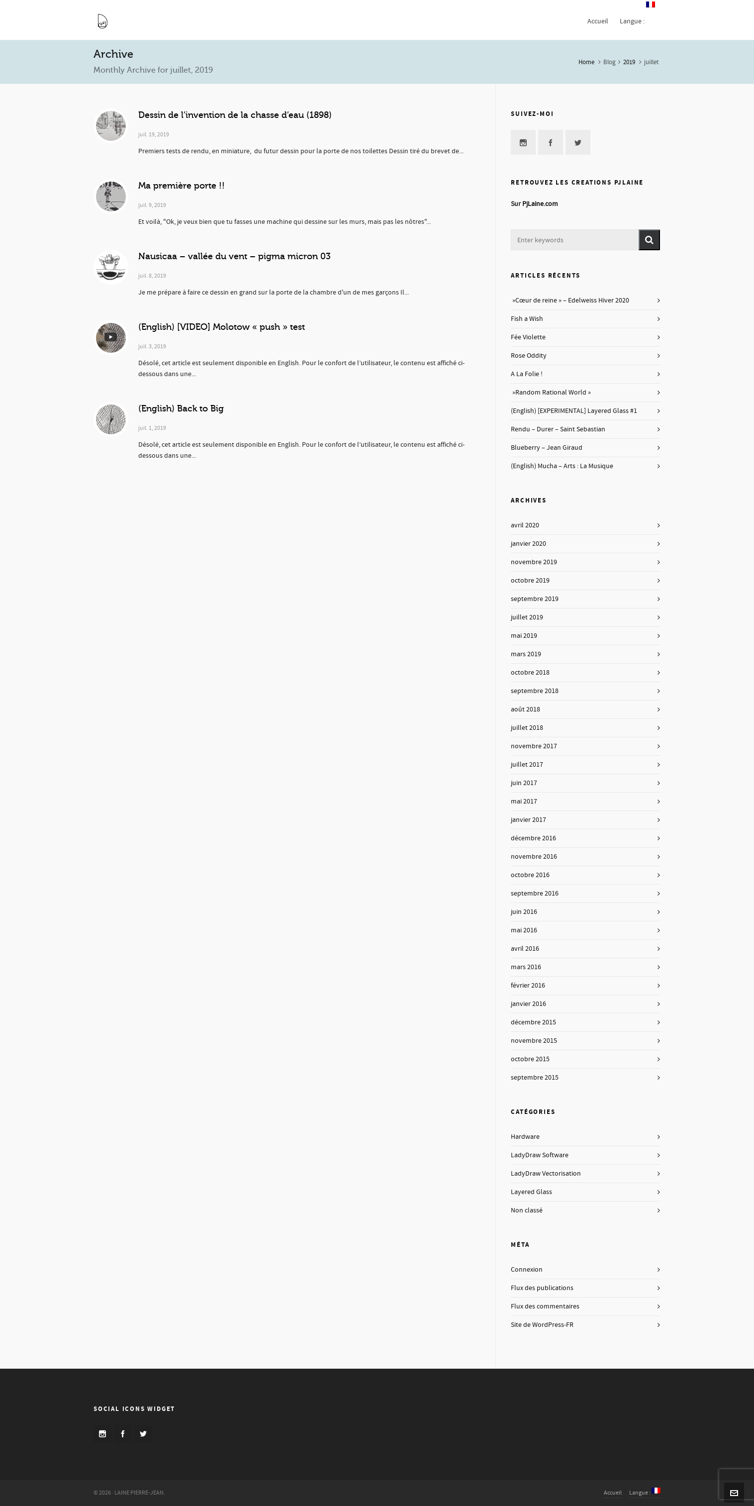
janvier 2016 (528, 1004)
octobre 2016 (530, 875)
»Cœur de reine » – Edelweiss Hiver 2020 (570, 300)
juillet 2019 (527, 617)
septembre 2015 (535, 1077)
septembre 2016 (535, 893)
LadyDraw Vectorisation (546, 1173)
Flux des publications (542, 1288)
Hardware (525, 1136)
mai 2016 (524, 930)
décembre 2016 (533, 838)
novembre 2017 (534, 746)
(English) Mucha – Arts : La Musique (562, 466)
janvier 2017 (528, 819)
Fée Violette (528, 337)
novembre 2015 (534, 1040)
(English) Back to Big (181, 408)
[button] (649, 239)
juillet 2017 (527, 764)
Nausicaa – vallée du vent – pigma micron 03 (234, 256)
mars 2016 (526, 967)
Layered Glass (531, 1192)
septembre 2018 (535, 691)
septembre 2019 (535, 599)
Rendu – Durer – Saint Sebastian (558, 429)
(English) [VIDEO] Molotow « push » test (221, 327)
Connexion (527, 1269)
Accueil (613, 1493)
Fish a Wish (527, 318)
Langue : (644, 1493)
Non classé (527, 1210)
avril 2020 (525, 525)
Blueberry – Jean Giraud (546, 447)
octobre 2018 (530, 672)
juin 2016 (524, 911)
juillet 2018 (527, 727)
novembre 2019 (534, 562)
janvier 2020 (528, 543)
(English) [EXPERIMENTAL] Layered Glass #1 (574, 410)
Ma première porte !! (181, 186)
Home (586, 62)
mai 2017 (524, 801)
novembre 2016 (534, 856)
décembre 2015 (533, 1022)
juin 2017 (524, 783)
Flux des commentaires (545, 1306)
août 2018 (525, 709)
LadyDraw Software (539, 1155)
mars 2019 (526, 654)
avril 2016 (525, 948)
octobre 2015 (530, 1059)
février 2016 (528, 985)
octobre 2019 (530, 580)
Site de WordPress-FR (542, 1324)
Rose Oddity (529, 355)
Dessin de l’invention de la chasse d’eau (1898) (235, 115)
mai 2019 (524, 635)
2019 (629, 62)
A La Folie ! (527, 374)
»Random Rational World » (551, 392)
